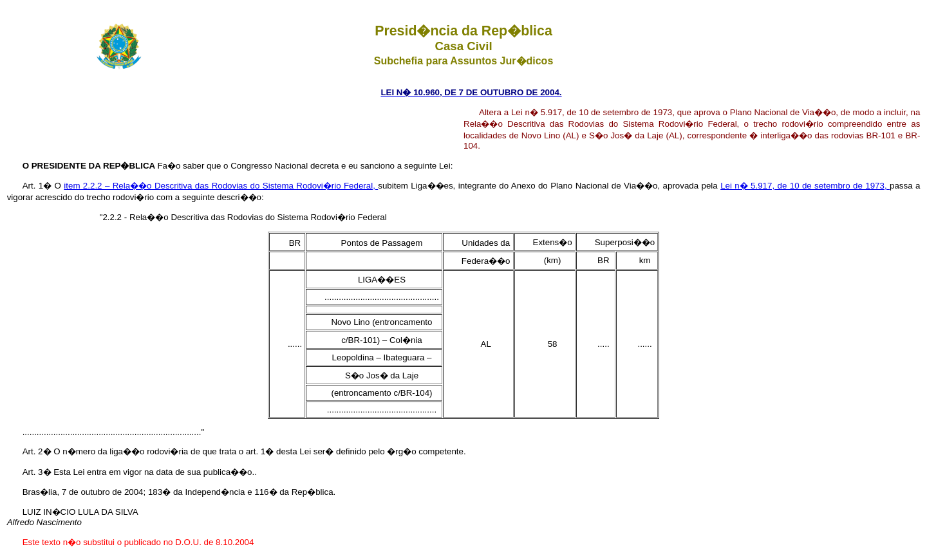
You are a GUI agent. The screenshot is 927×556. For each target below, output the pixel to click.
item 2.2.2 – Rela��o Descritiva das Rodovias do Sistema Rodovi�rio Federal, (221, 185)
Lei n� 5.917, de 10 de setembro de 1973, (805, 185)
